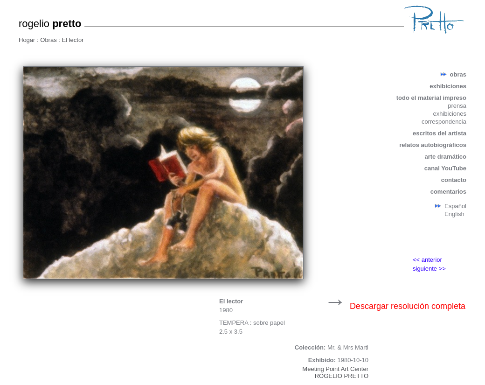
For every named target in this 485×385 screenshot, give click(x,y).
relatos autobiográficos (432, 144)
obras (458, 74)
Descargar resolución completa (407, 306)
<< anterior (427, 259)
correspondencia (444, 121)
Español (455, 206)
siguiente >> (429, 268)
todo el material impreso (431, 97)
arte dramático (445, 156)
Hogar (28, 39)
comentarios (448, 191)
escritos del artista (439, 133)
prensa (457, 105)
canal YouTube (445, 168)
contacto (453, 179)
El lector (73, 39)
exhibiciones (448, 86)
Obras (49, 39)
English (454, 213)
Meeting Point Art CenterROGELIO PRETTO (335, 372)
